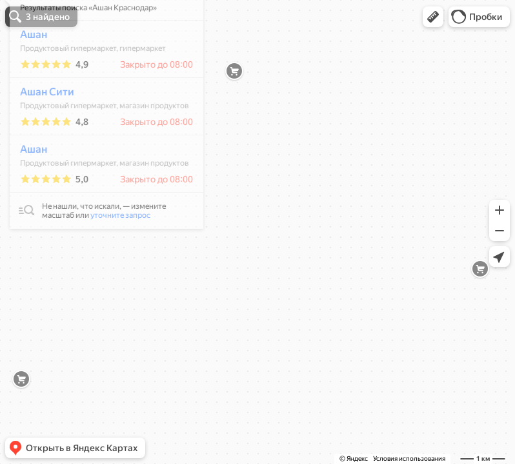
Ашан (26, 72)
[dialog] (99, 150)
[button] (433, 16)
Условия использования (409, 458)
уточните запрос (113, 253)
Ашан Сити (40, 130)
